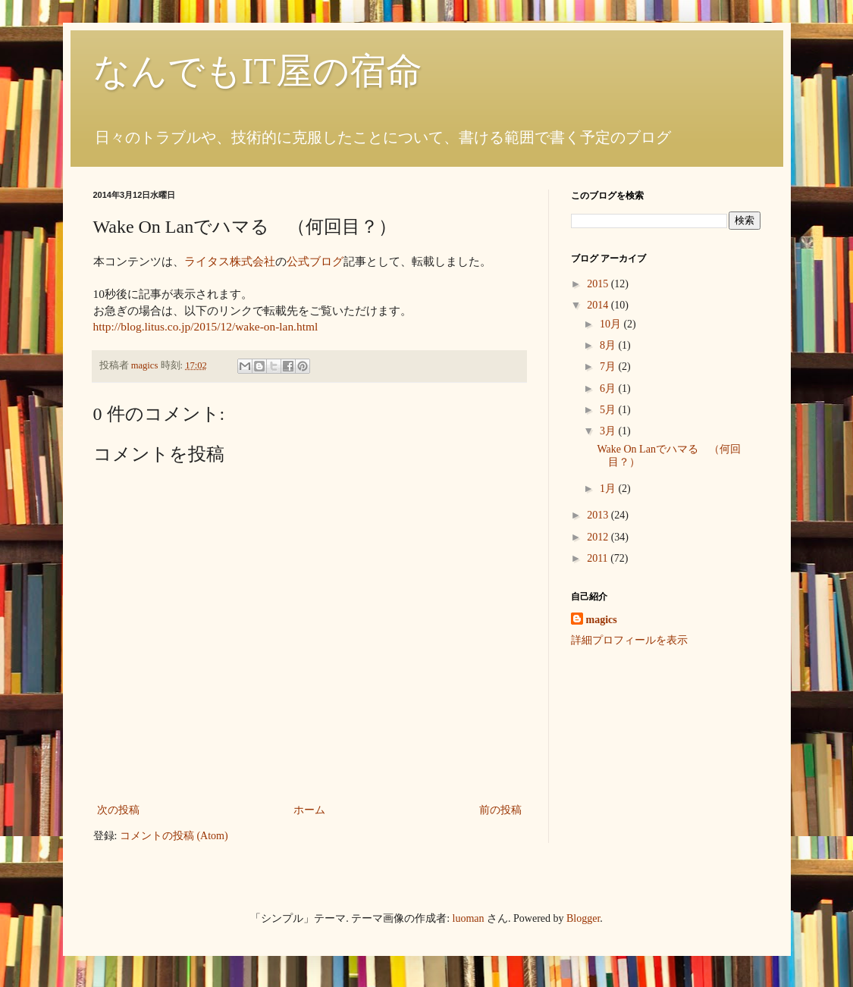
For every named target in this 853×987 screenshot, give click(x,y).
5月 (609, 409)
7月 (609, 366)
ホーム (309, 810)
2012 (599, 537)
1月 (609, 488)
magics (601, 619)
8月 (609, 345)
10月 (612, 324)
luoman (469, 918)
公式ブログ (315, 261)
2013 (599, 515)
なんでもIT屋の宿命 (257, 71)
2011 (598, 558)
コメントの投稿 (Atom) (174, 835)
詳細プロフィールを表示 (629, 640)
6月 (609, 388)
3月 (609, 431)
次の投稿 (118, 810)
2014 (599, 305)
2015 (599, 284)
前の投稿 (500, 810)
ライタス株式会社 (229, 261)
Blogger (583, 918)
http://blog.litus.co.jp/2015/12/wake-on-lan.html (205, 326)
